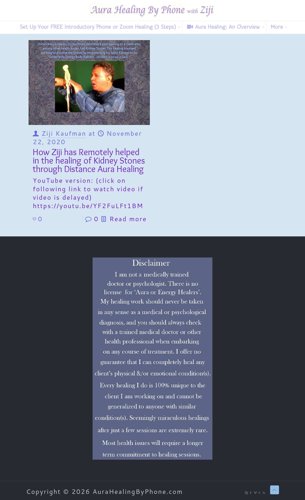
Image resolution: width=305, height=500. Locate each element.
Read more (128, 218)
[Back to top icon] (274, 489)
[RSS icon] (264, 493)
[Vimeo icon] (255, 493)
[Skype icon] (246, 493)
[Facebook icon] (251, 493)
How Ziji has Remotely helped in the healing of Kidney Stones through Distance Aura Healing (89, 160)
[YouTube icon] (259, 493)
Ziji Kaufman (64, 133)
